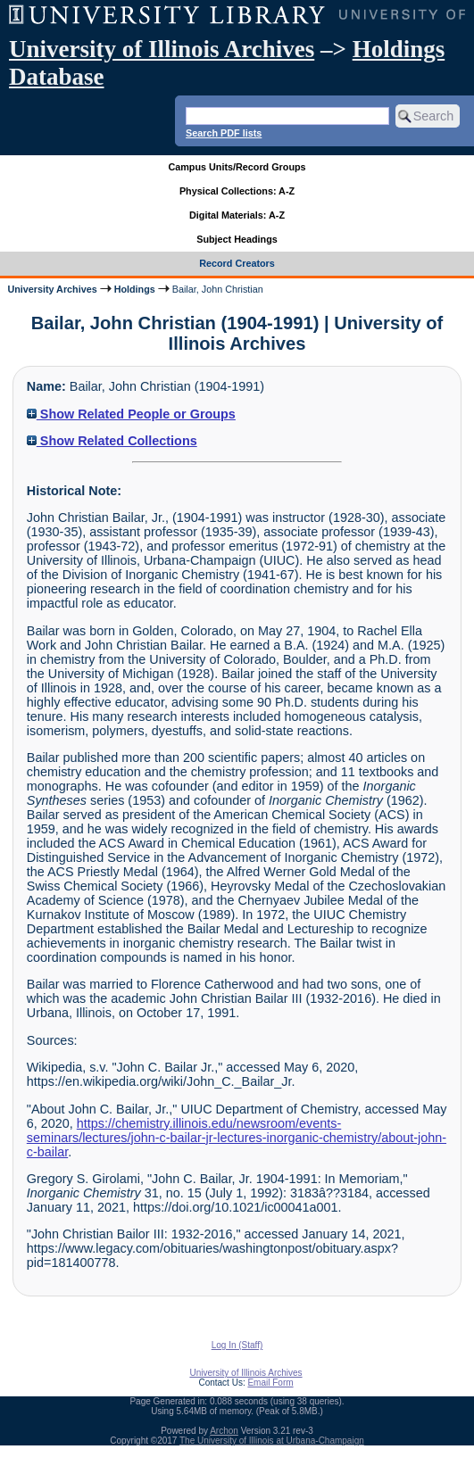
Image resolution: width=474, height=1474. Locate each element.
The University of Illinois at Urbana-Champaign (271, 1440)
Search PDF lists (224, 133)
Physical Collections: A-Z (237, 191)
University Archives (51, 289)
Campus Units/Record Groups (236, 166)
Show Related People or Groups (131, 414)
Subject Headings (237, 239)
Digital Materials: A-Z (237, 215)
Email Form (270, 1382)
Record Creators (237, 263)
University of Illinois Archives (161, 49)
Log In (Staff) (237, 1345)
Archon (224, 1431)
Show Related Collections (112, 441)
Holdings (134, 289)
